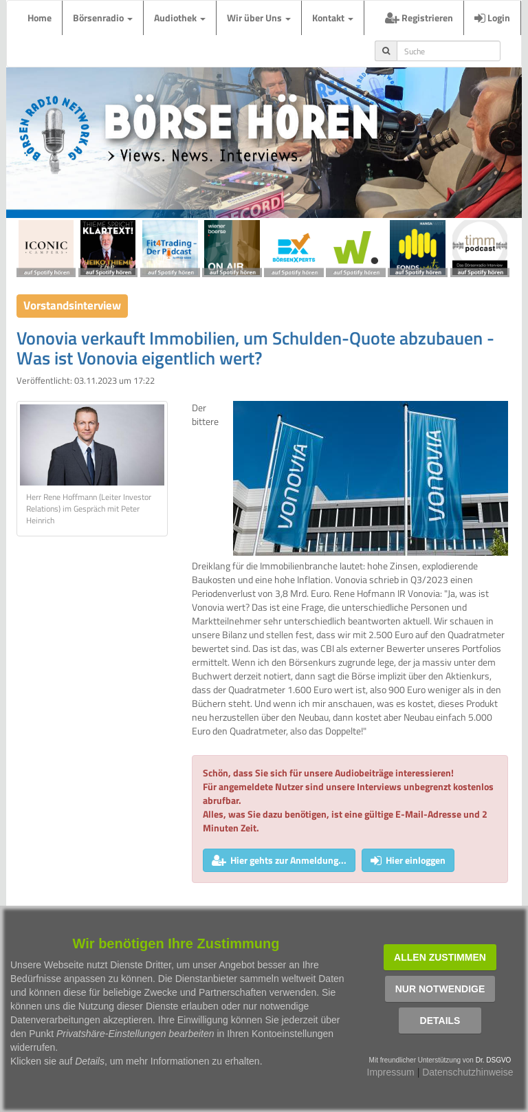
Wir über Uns (259, 17)
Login (492, 17)
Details (440, 1020)
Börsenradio (103, 17)
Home (40, 17)
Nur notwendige (440, 988)
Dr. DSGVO (494, 1060)
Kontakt (332, 17)
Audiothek (180, 17)
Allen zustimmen (440, 957)
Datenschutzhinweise (467, 1072)
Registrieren (419, 17)
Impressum (391, 1072)
